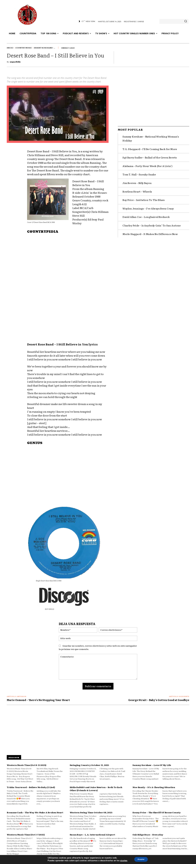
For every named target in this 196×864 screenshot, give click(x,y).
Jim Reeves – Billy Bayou (137, 181)
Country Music (23, 47)
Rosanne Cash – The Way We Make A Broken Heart (35, 812)
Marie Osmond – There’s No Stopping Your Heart (38, 700)
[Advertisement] (68, 313)
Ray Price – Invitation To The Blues (144, 198)
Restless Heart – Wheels (137, 190)
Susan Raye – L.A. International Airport (92, 834)
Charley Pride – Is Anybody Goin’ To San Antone (152, 224)
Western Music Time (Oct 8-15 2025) (26, 765)
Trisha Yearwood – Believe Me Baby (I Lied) (31, 787)
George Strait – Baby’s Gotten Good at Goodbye (158, 700)
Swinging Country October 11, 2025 (89, 765)
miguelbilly (15, 62)
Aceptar (141, 859)
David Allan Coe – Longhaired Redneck (146, 215)
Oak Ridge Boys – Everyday (147, 834)
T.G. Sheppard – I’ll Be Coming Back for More (150, 147)
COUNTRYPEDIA (42, 232)
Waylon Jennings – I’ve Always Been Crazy (148, 207)
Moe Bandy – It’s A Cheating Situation (153, 787)
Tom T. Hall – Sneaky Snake (139, 173)
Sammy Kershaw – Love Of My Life (151, 765)
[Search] (185, 21)
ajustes (122, 860)
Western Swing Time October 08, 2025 (91, 812)
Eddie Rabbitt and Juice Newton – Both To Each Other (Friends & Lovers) (96, 789)
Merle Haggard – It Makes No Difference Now (150, 232)
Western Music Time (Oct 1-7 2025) (26, 834)
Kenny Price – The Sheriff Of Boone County (156, 812)
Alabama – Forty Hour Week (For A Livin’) (147, 164)
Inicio (10, 47)
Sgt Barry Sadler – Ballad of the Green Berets (150, 156)
